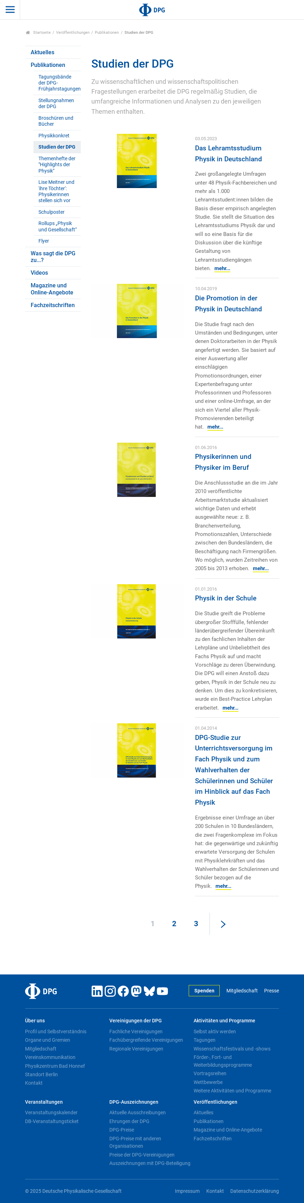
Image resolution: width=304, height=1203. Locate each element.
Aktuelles (42, 52)
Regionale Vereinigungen (136, 1049)
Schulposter (51, 212)
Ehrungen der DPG (129, 1121)
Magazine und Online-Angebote (52, 288)
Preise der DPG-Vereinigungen (142, 1155)
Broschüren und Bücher (55, 121)
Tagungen (204, 1040)
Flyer (43, 241)
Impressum (187, 1191)
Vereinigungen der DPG (135, 1021)
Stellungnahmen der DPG (56, 104)
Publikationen (107, 32)
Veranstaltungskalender (51, 1112)
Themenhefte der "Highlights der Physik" (56, 165)
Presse (271, 991)
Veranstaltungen (44, 1102)
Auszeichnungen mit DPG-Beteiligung (149, 1163)
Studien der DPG (56, 147)
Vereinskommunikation (50, 1057)
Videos (39, 272)
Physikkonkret (53, 136)
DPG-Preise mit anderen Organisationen (135, 1142)
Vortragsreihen (210, 1073)
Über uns (35, 1021)
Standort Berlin (41, 1074)
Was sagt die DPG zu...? (53, 256)
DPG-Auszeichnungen (133, 1102)
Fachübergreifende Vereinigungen (146, 1040)
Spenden (204, 991)
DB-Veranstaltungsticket (52, 1121)
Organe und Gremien (47, 1040)
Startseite (38, 32)
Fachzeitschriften (53, 305)
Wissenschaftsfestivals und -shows (232, 1049)
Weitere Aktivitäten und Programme (232, 1090)
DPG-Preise (121, 1130)
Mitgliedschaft (242, 991)
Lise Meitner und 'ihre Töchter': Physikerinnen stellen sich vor (56, 191)
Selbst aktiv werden (215, 1031)
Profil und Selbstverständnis (55, 1031)
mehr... (222, 268)
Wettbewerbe (208, 1082)
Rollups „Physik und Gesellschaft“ (57, 226)
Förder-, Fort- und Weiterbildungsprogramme (223, 1061)
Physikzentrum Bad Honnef (55, 1066)
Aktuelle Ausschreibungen (137, 1112)
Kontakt (34, 1083)
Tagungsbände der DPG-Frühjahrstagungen (59, 83)
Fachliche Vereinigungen (136, 1031)
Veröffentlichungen (73, 32)
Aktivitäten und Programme (224, 1021)
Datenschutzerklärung (254, 1191)
